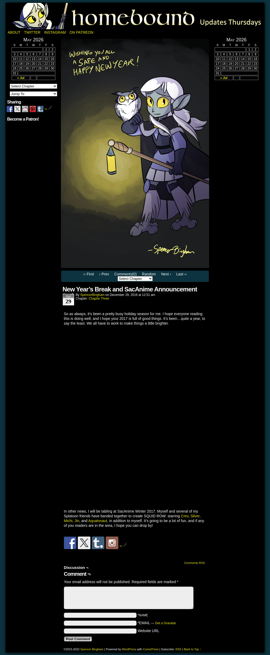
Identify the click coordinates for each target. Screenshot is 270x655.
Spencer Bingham (91, 649)
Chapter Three (99, 298)
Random (149, 274)
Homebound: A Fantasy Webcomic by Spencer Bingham (135, 16)
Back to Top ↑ (192, 649)
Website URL (148, 631)
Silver (194, 516)
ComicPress (150, 649)
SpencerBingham (92, 295)
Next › (166, 274)
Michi (68, 521)
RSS (179, 649)
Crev (185, 516)
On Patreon (82, 32)
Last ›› (181, 274)
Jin (76, 521)
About (14, 32)
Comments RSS (194, 562)
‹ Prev (104, 274)
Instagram (55, 32)
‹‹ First (88, 274)
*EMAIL (157, 623)
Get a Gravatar (165, 623)
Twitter (32, 32)
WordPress (129, 649)
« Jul (20, 78)
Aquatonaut (97, 521)
